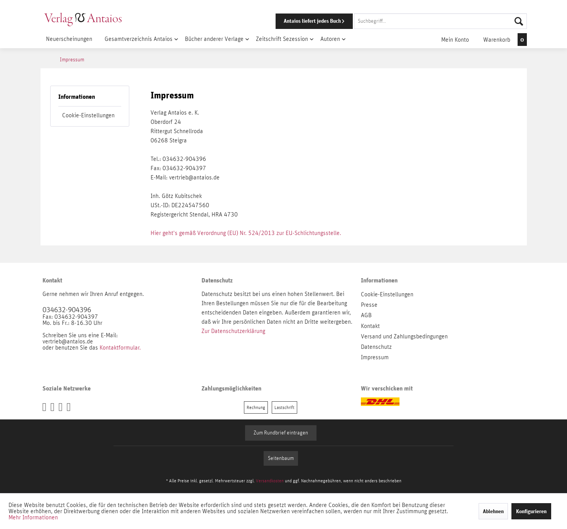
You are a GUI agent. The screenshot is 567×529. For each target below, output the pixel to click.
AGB (366, 315)
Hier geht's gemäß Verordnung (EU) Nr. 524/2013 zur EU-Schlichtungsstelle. (246, 233)
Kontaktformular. (120, 348)
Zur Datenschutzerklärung (233, 331)
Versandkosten (270, 480)
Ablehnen (493, 511)
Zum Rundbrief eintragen (281, 433)
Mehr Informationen (33, 517)
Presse (369, 305)
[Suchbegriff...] (440, 21)
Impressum (375, 357)
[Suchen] (519, 21)
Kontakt (370, 326)
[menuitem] (390, 21)
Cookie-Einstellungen (88, 115)
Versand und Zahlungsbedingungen (404, 336)
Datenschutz (376, 347)
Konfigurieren (531, 511)
